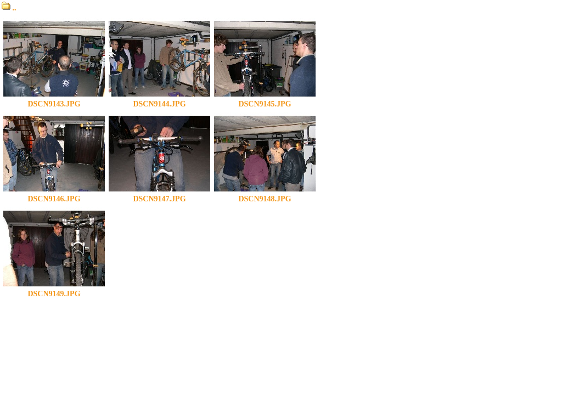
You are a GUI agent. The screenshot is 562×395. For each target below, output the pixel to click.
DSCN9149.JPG (54, 290)
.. (9, 8)
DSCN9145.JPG (265, 100)
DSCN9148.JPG (265, 195)
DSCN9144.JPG (159, 100)
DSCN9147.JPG (159, 195)
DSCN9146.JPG (54, 195)
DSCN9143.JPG (54, 100)
